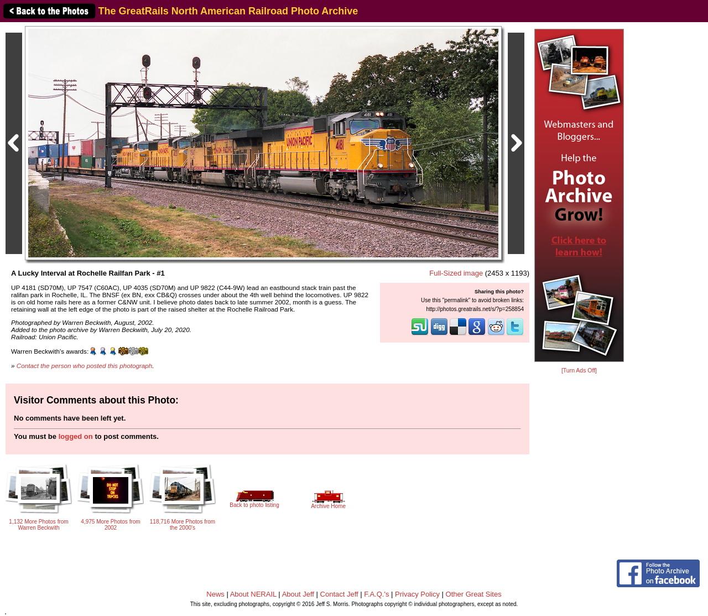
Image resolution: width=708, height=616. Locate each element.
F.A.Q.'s (376, 594)
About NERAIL (253, 594)
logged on (76, 436)
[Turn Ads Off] (579, 370)
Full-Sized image (456, 273)
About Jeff (298, 594)
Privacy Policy (417, 594)
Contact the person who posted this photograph (85, 365)
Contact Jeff (339, 594)
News (215, 594)
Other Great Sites (474, 594)
